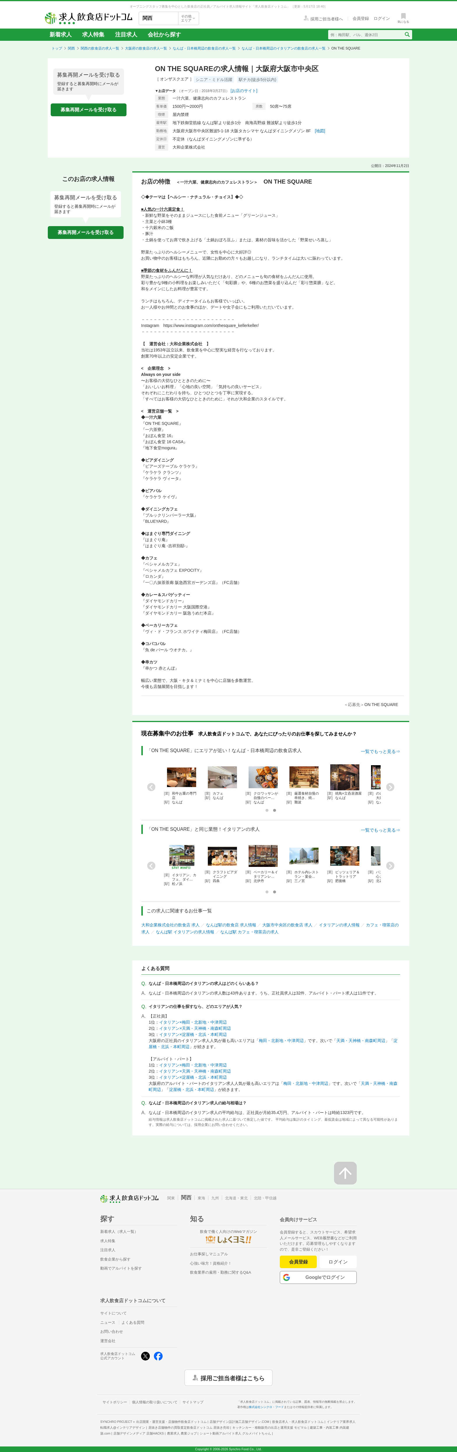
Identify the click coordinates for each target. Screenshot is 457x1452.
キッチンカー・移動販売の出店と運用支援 (269, 1427)
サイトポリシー (115, 1402)
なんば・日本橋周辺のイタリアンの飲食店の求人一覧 (284, 48)
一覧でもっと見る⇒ (380, 751)
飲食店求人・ (298, 1421)
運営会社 (107, 1341)
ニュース (107, 1322)
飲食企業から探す (115, 1259)
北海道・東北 (236, 1198)
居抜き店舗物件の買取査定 (188, 1427)
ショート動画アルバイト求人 (235, 1433)
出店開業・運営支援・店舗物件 (171, 1421)
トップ (57, 48)
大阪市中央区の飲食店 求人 (287, 925)
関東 (171, 1198)
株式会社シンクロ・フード (266, 1407)
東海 (201, 1198)
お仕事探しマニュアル (209, 1254)
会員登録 (298, 1261)
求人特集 (93, 34)
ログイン (338, 1261)
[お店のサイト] (244, 90)
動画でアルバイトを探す (121, 1268)
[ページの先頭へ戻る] (345, 1173)
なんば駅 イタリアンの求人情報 (185, 932)
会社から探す (164, 34)
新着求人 (61, 34)
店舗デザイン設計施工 (239, 1421)
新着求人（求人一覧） (119, 1231)
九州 (215, 1198)
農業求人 (182, 1433)
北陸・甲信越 (265, 1198)
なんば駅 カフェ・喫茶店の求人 (249, 932)
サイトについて (113, 1313)
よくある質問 (133, 1322)
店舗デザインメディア (138, 1433)
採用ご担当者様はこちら (233, 1378)
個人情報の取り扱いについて (154, 1402)
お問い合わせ (111, 1331)
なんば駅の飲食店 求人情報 (231, 925)
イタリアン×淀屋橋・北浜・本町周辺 (193, 1034)
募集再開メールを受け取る (89, 109)
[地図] (320, 131)
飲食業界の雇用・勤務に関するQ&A (220, 1272)
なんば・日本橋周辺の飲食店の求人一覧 (204, 48)
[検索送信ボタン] (407, 34)
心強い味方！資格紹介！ (211, 1263)
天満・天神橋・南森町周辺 (360, 1040)
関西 (71, 48)
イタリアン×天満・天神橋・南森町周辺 (195, 1028)
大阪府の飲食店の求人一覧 (146, 48)
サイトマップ (192, 1402)
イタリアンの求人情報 (339, 925)
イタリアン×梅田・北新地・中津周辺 (193, 1022)
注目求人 (126, 34)
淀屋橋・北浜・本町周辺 (191, 1089)
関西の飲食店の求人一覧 (100, 48)
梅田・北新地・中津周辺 (281, 1040)
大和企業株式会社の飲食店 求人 (170, 925)
